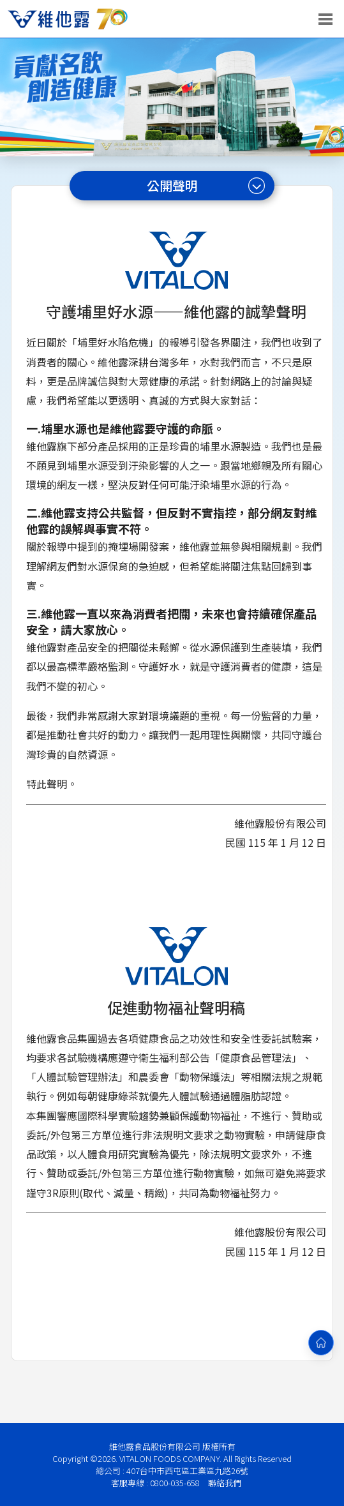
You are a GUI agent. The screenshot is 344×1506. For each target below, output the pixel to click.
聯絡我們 (224, 1483)
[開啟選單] (325, 19)
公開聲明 (206, 185)
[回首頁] (321, 1342)
